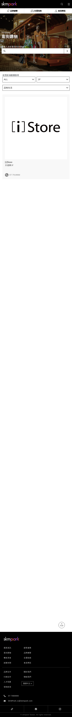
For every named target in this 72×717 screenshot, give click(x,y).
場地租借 (7, 687)
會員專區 (27, 663)
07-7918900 (14, 175)
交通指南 (27, 658)
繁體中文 (27, 683)
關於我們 (27, 672)
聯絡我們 (27, 677)
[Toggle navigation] (69, 4)
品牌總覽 (27, 653)
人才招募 (7, 682)
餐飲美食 (7, 658)
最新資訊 (7, 648)
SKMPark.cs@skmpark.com (20, 701)
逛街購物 (7, 653)
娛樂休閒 (7, 663)
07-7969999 (13, 696)
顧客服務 (27, 648)
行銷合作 (7, 677)
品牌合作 (7, 672)
